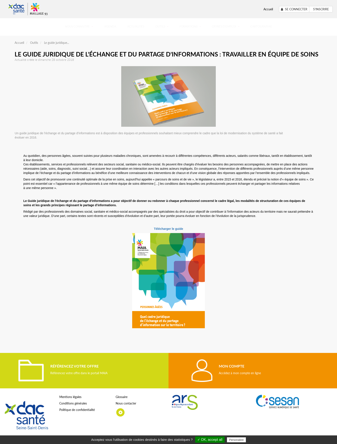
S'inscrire (321, 9)
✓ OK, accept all (209, 439)
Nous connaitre (79, 26)
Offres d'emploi (225, 26)
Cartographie (261, 26)
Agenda (110, 26)
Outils (161, 26)
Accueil (268, 9)
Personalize (236, 439)
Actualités (135, 26)
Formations (190, 26)
